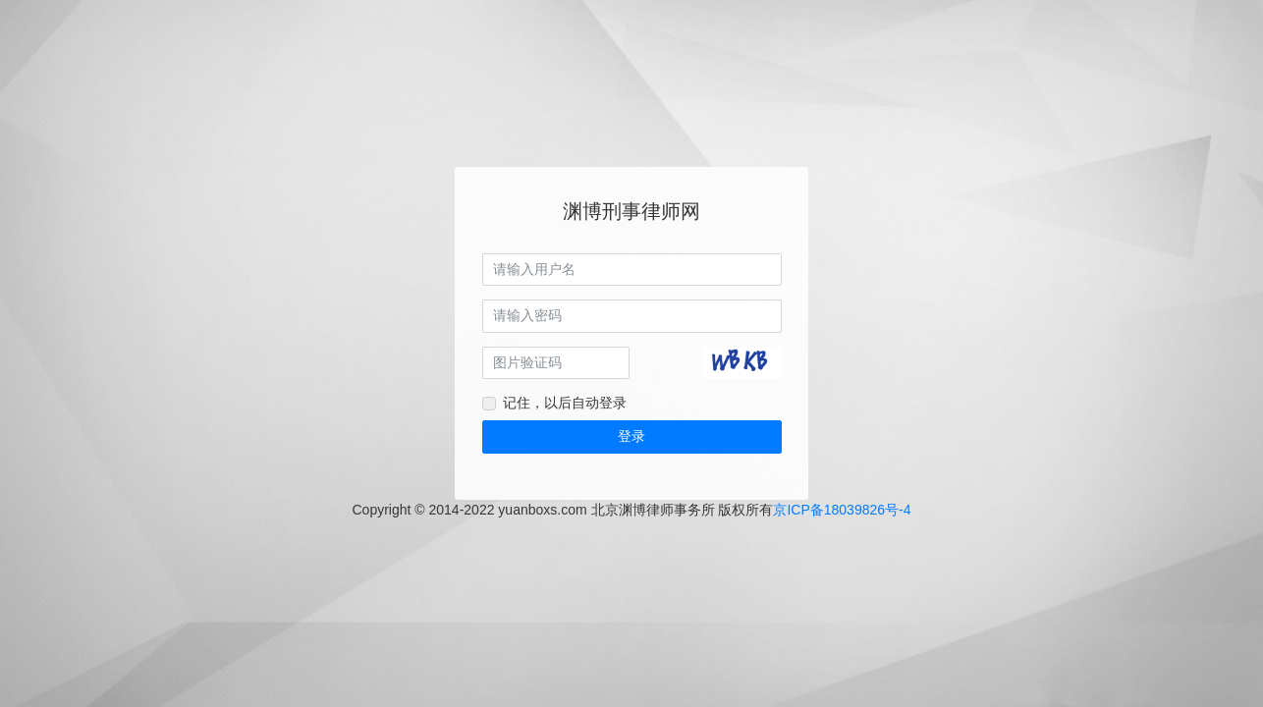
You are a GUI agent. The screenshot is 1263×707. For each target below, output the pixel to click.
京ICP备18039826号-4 (841, 509)
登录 (631, 436)
